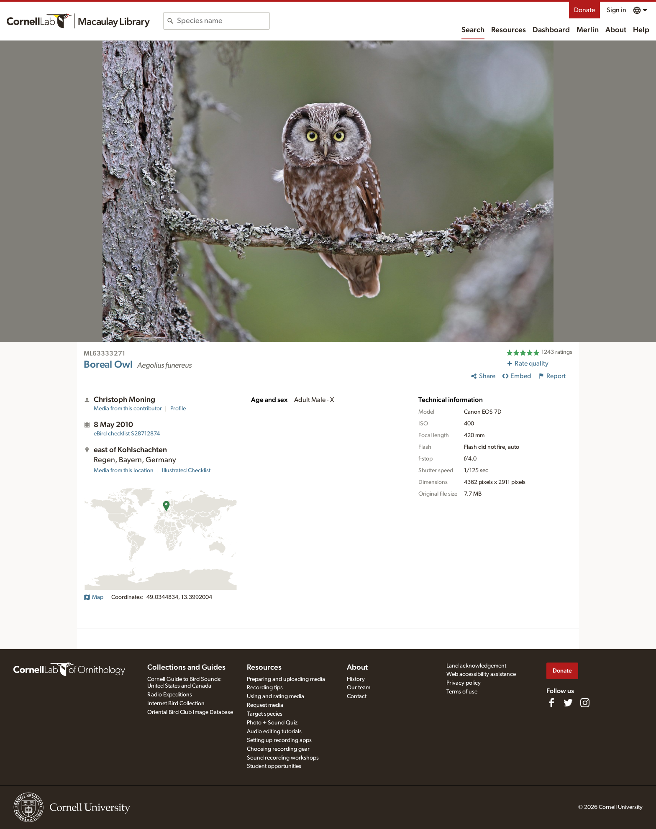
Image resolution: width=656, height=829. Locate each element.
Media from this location (124, 470)
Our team (358, 688)
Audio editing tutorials (274, 731)
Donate (584, 10)
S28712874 (127, 434)
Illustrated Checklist (186, 470)
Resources (508, 30)
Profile (178, 409)
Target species (264, 714)
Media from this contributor (128, 409)
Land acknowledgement (476, 666)
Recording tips (265, 688)
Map (93, 597)
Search (472, 30)
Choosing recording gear (278, 749)
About (615, 30)
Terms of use (461, 692)
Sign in (616, 10)
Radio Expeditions (169, 695)
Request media (265, 705)
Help (641, 30)
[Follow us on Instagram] (585, 703)
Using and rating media (275, 696)
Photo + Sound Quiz (272, 723)
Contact (356, 696)
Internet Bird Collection (176, 703)
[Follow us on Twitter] (568, 703)
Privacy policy (463, 683)
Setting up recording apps (279, 740)
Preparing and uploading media (286, 679)
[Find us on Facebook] (551, 703)
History (356, 679)
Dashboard (551, 30)
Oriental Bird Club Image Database (190, 712)
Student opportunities (274, 766)
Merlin (588, 30)
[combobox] (223, 21)
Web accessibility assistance (481, 674)
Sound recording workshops (283, 758)
